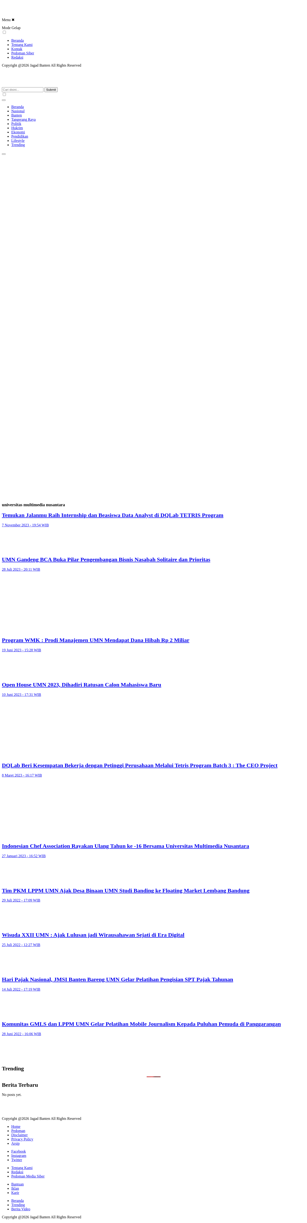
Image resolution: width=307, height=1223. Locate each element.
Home (15, 1127)
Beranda (17, 40)
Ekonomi (18, 132)
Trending (18, 145)
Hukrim (17, 128)
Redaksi (17, 57)
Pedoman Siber (22, 53)
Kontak (16, 49)
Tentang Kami (22, 45)
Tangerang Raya (23, 119)
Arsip (15, 1143)
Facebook (18, 1151)
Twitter (16, 1160)
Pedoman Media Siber (28, 1176)
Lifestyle (18, 141)
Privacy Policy (22, 1139)
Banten (16, 115)
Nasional (18, 111)
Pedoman (18, 1131)
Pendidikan (19, 136)
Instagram (18, 1156)
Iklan (15, 1188)
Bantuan (17, 1184)
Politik (16, 124)
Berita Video (20, 1209)
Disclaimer (19, 1135)
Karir (15, 1193)
